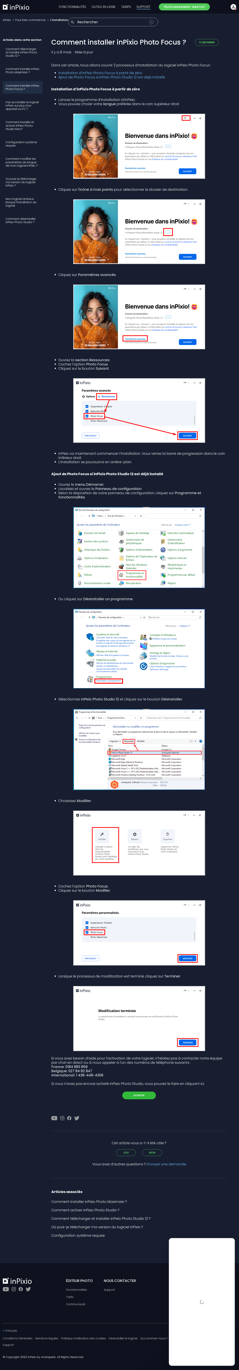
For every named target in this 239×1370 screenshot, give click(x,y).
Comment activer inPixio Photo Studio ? (85, 1210)
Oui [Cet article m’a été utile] (126, 1153)
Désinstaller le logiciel (123, 1338)
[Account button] (233, 7)
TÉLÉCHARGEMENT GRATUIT (184, 7)
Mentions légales (46, 1338)
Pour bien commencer (30, 20)
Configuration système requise (21, 144)
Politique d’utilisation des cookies (83, 1338)
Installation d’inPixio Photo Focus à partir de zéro (100, 72)
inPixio (7, 20)
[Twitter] (76, 1118)
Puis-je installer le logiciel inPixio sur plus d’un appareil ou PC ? (22, 105)
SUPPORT (143, 7)
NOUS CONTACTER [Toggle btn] (120, 1280)
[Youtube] (54, 1118)
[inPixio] (16, 6)
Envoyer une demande (166, 1164)
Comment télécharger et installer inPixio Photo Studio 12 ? (21, 52)
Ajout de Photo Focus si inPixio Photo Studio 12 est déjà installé (111, 77)
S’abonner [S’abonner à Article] (207, 42)
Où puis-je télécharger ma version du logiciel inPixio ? (21, 182)
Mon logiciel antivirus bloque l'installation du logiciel (21, 202)
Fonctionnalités (76, 1290)
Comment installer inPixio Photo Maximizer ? (22, 70)
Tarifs (69, 1297)
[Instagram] (62, 1118)
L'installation (59, 20)
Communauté (75, 1304)
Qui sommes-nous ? (154, 1338)
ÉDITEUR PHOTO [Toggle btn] (79, 1280)
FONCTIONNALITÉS (72, 7)
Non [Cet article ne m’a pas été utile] (152, 1153)
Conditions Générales (18, 1338)
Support (109, 1290)
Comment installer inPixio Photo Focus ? (22, 87)
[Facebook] (69, 1118)
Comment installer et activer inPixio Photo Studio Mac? (20, 125)
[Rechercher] (113, 22)
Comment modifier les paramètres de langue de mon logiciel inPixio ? (22, 162)
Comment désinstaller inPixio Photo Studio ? (21, 220)
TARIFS (126, 7)
